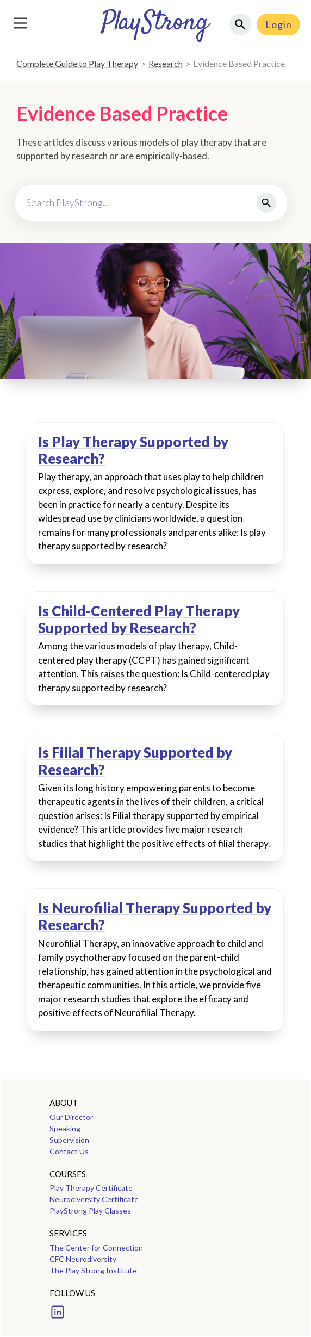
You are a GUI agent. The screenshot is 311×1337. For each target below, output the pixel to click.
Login (278, 24)
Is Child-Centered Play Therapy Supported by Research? (139, 619)
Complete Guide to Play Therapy (77, 63)
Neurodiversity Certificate (94, 1199)
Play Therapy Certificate (91, 1187)
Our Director (71, 1117)
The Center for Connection (96, 1247)
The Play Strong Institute (93, 1270)
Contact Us (69, 1151)
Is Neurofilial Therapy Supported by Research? (154, 916)
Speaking (64, 1128)
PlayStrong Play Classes (90, 1210)
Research (165, 63)
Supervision (69, 1139)
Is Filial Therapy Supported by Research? (135, 761)
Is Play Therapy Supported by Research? (133, 450)
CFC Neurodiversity (82, 1259)
